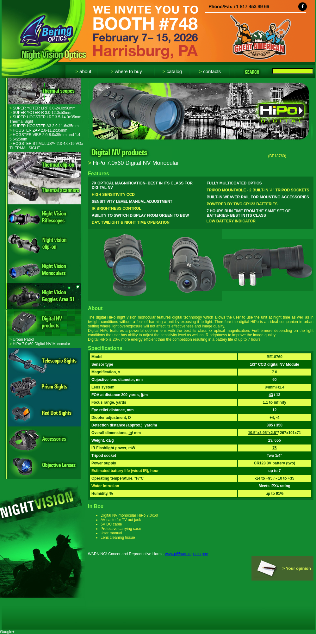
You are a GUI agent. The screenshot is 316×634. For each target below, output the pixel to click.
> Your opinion (296, 568)
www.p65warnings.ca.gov (186, 554)
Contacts (210, 71)
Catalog (172, 71)
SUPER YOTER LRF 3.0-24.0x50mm (42, 108)
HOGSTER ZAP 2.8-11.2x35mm (38, 130)
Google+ (7, 632)
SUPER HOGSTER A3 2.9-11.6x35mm (43, 126)
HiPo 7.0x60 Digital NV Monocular (39, 344)
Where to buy (126, 71)
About (83, 71)
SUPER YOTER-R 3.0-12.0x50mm (40, 112)
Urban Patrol (21, 339)
